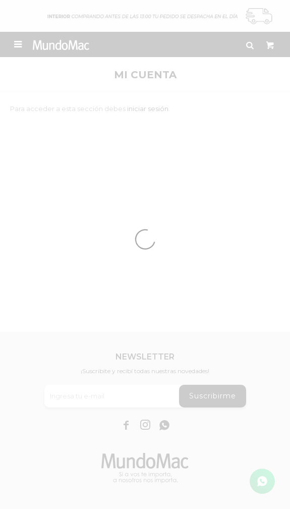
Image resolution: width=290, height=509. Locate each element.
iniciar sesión (147, 109)
